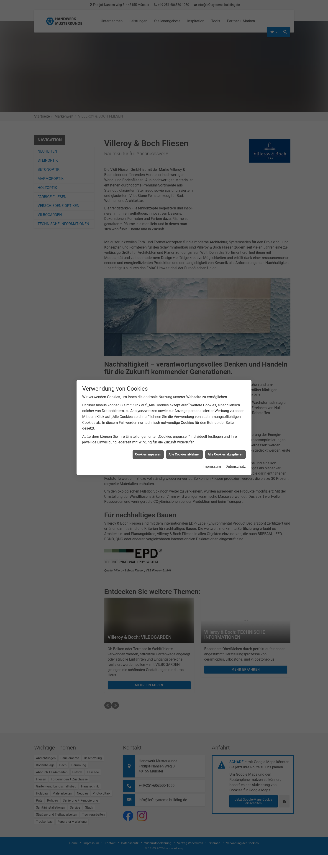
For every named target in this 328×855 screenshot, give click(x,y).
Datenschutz (236, 466)
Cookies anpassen (148, 454)
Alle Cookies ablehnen (184, 454)
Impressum (211, 466)
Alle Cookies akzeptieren (225, 454)
